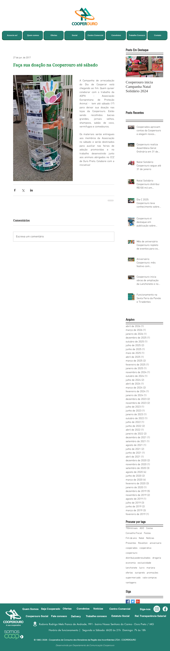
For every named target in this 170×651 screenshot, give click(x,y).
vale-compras (150, 577)
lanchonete (131, 567)
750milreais (132, 528)
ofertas (129, 572)
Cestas (149, 528)
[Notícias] (100, 609)
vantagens (131, 582)
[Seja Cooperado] (52, 609)
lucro (141, 567)
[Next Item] (157, 66)
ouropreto (140, 572)
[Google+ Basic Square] (138, 601)
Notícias (150, 538)
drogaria (156, 558)
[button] (146, 609)
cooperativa (145, 548)
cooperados (131, 548)
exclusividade (144, 562)
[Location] (35, 624)
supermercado (133, 577)
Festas (147, 533)
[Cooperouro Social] (38, 616)
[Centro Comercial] (122, 609)
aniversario (155, 543)
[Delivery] (80, 616)
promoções (152, 572)
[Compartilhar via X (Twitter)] (23, 190)
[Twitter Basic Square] (133, 601)
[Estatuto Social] (122, 616)
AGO (142, 528)
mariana (150, 567)
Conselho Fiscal (134, 533)
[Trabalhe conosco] (97, 616)
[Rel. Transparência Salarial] (151, 616)
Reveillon (143, 543)
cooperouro (131, 553)
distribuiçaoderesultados (138, 558)
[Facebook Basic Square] (128, 601)
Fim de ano (131, 538)
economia (131, 562)
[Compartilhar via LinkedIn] (31, 190)
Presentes (131, 543)
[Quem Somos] (31, 609)
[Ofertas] (69, 609)
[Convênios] (83, 609)
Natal (141, 538)
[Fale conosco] (60, 616)
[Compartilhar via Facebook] (14, 190)
